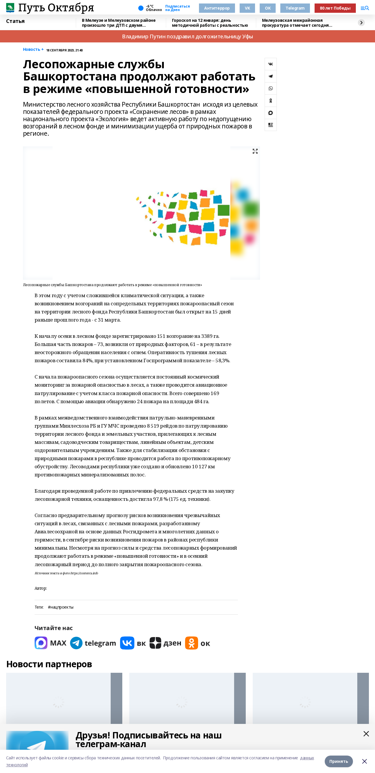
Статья (15, 21)
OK (267, 8)
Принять (338, 761)
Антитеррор (217, 8)
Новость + (33, 49)
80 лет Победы (335, 8)
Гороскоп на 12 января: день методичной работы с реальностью (210, 23)
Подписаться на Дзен (177, 8)
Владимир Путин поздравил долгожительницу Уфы (187, 36)
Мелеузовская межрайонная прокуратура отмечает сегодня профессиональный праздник (295, 23)
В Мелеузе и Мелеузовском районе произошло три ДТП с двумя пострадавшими (119, 23)
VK (247, 8)
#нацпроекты (60, 607)
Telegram (295, 8)
